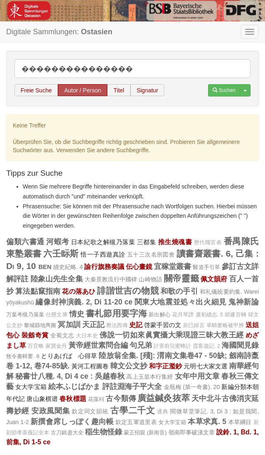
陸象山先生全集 (57, 279)
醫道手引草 (206, 267)
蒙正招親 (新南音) (145, 432)
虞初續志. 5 (209, 315)
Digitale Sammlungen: (59, 32)
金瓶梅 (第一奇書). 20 (192, 387)
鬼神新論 (243, 302)
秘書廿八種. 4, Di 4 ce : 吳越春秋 (70, 376)
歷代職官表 (208, 242)
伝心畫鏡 (139, 266)
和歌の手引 (179, 291)
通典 (162, 412)
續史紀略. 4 (68, 267)
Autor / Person (82, 90)
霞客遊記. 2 (206, 346)
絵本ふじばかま (74, 386)
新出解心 (159, 314)
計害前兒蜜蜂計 (172, 346)
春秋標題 (72, 398)
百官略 (36, 346)
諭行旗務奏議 (104, 266)
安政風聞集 (50, 411)
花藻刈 (96, 399)
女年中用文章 (197, 376)
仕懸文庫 (57, 315)
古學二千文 (132, 410)
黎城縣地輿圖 (40, 325)
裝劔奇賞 (35, 335)
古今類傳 (121, 398)
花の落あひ (78, 291)
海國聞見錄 (240, 345)
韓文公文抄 (128, 366)
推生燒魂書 (175, 241)
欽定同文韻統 (90, 411)
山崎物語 (150, 279)
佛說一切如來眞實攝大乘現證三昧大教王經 (171, 335)
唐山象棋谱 (42, 398)
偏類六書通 (25, 242)
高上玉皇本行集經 (149, 376)
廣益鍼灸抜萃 (163, 398)
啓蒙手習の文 (162, 324)
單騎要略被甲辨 (225, 325)
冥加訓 (69, 325)
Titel (119, 90)
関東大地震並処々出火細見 (181, 302)
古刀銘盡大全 (67, 432)
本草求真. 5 (207, 421)
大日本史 (87, 336)
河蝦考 (57, 242)
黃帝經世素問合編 (98, 345)
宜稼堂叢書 (172, 266)
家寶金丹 (56, 346)
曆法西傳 (117, 325)
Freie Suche (36, 90)
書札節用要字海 (116, 313)
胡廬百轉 (235, 315)
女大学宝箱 (31, 386)
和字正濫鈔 (165, 366)
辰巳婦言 (193, 325)
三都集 (146, 241)
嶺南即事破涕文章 (191, 432)
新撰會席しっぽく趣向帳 (72, 421)
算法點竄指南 (37, 291)
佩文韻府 (214, 279)
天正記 (93, 325)
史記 (135, 324)
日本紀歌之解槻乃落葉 (103, 241)
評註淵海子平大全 (132, 386)
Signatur (147, 90)
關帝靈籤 (181, 278)
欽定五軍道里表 (136, 422)
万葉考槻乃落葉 (25, 314)
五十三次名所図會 (151, 254)
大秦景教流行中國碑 (111, 279)
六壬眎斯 (61, 253)
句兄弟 (141, 345)
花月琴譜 (183, 315)
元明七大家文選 (205, 366)
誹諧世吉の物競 (128, 290)
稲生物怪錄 (103, 432)
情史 (76, 314)
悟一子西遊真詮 (102, 254)
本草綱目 (240, 422)
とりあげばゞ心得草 (69, 355)
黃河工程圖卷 (90, 366)
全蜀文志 (62, 335)
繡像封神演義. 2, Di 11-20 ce (83, 302)
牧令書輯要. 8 (22, 356)
